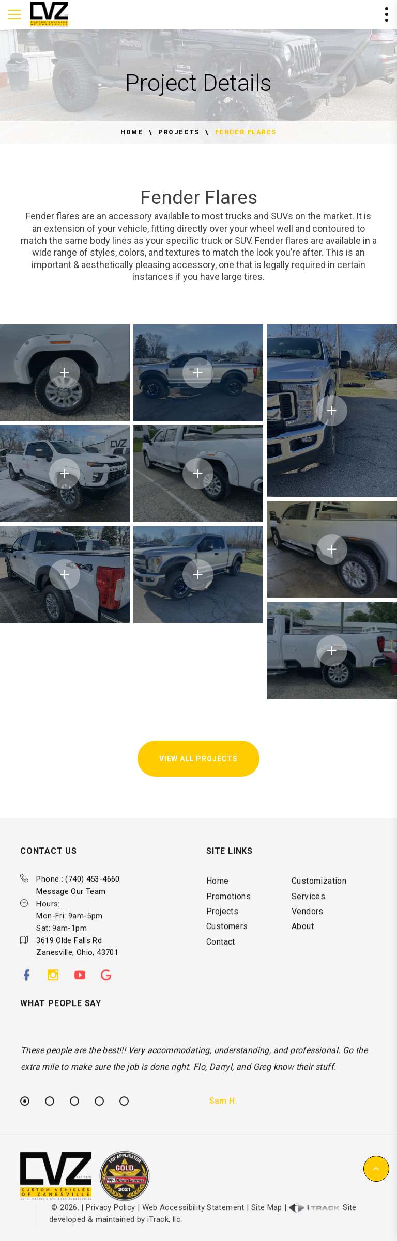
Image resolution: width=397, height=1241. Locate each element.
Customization (319, 898)
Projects (178, 132)
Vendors (308, 929)
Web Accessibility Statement (193, 1225)
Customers (227, 944)
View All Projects (198, 759)
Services (308, 914)
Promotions (228, 914)
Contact (220, 959)
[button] (376, 1169)
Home (131, 132)
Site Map (266, 1225)
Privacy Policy (110, 1225)
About (303, 944)
